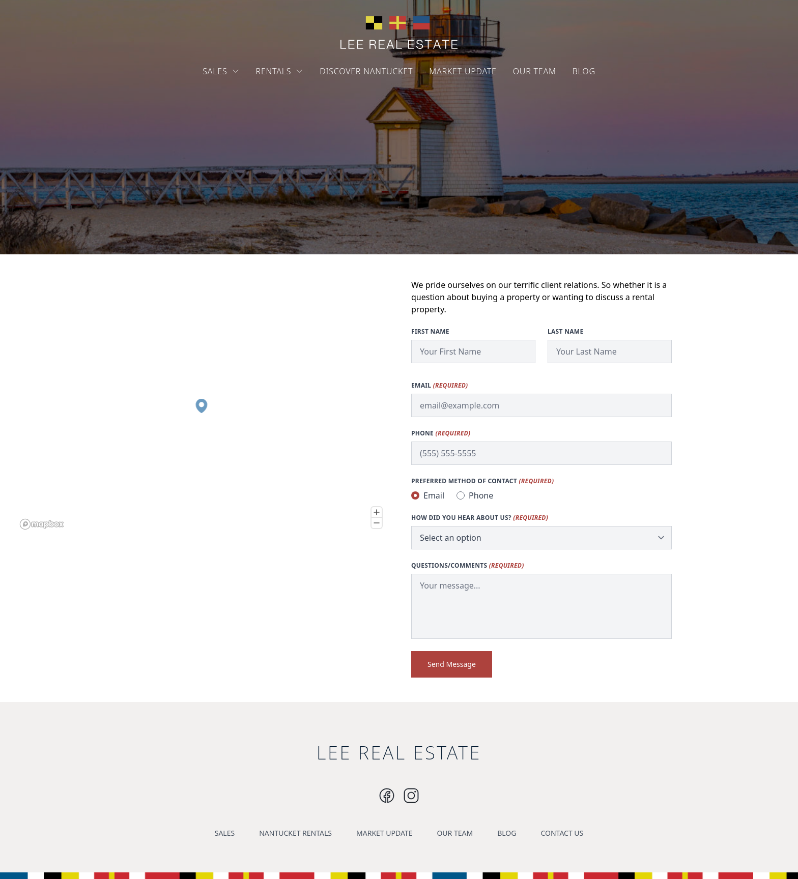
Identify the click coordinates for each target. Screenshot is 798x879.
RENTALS (280, 71)
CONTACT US (561, 833)
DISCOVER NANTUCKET (366, 71)
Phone (440, 433)
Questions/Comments (467, 566)
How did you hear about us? (479, 518)
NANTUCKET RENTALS (295, 833)
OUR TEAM (534, 71)
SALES (221, 71)
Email (439, 386)
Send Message (452, 664)
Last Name (565, 332)
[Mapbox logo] (41, 524)
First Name (430, 332)
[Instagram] (387, 795)
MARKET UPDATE (463, 71)
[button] (201, 406)
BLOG (584, 71)
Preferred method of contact (482, 481)
